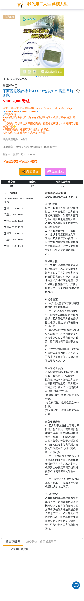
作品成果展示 (48, 541)
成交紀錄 (31, 541)
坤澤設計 (8, 85)
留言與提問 (13, 541)
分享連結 (55, 172)
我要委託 (30, 172)
